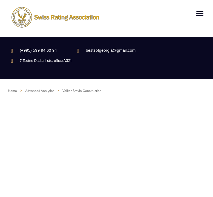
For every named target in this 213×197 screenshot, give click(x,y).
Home (12, 91)
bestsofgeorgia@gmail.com (111, 50)
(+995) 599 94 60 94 (38, 50)
